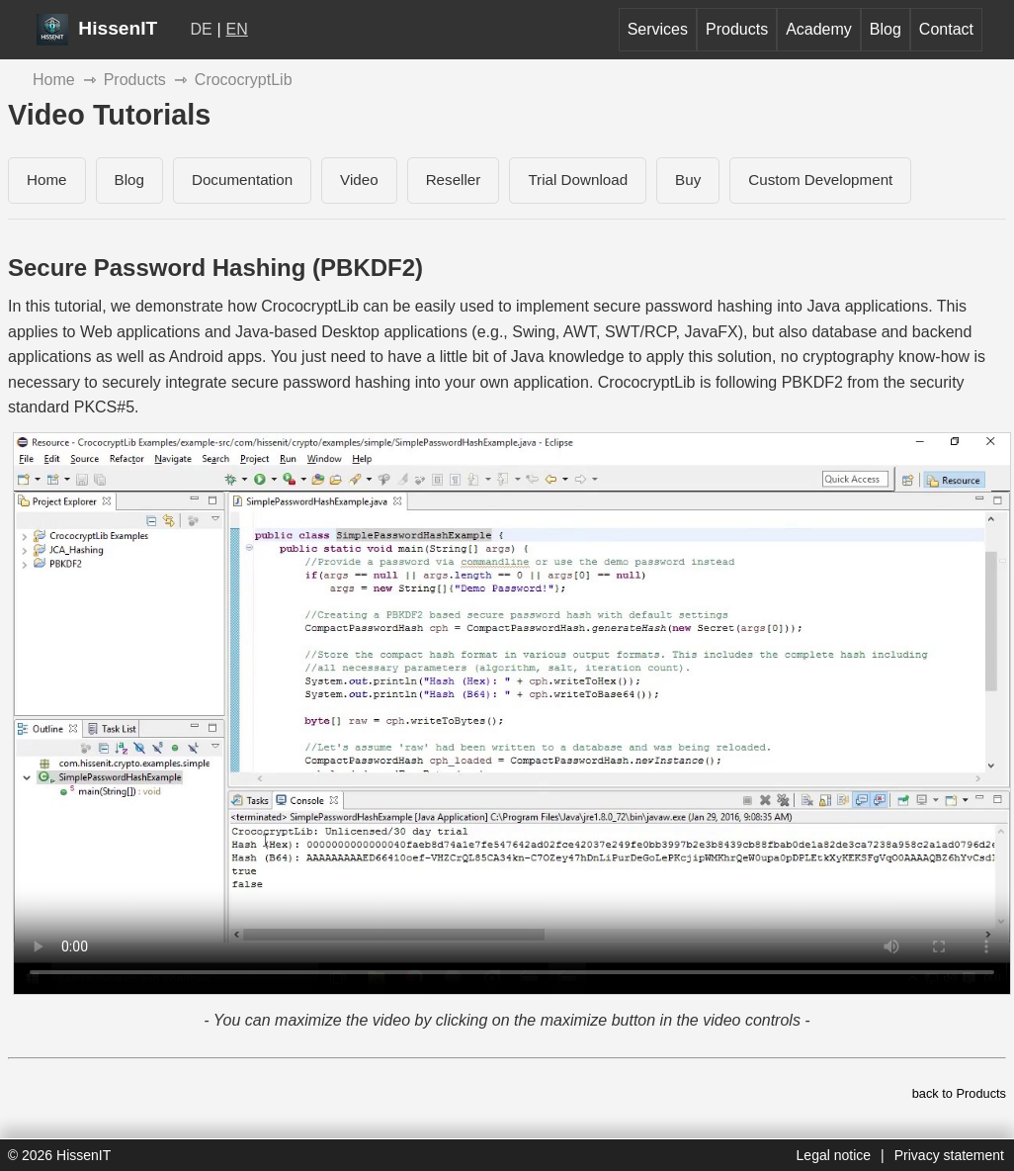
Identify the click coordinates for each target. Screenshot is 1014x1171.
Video (359, 179)
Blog (885, 29)
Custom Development (820, 179)
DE (201, 29)
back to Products (959, 1093)
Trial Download (578, 179)
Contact (946, 29)
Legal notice (834, 1155)
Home (54, 79)
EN (237, 29)
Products (737, 29)
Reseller (453, 179)
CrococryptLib (244, 79)
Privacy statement (949, 1155)
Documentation (242, 179)
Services (658, 29)
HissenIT (97, 28)
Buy (688, 179)
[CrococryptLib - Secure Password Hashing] (512, 713)
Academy (819, 29)
